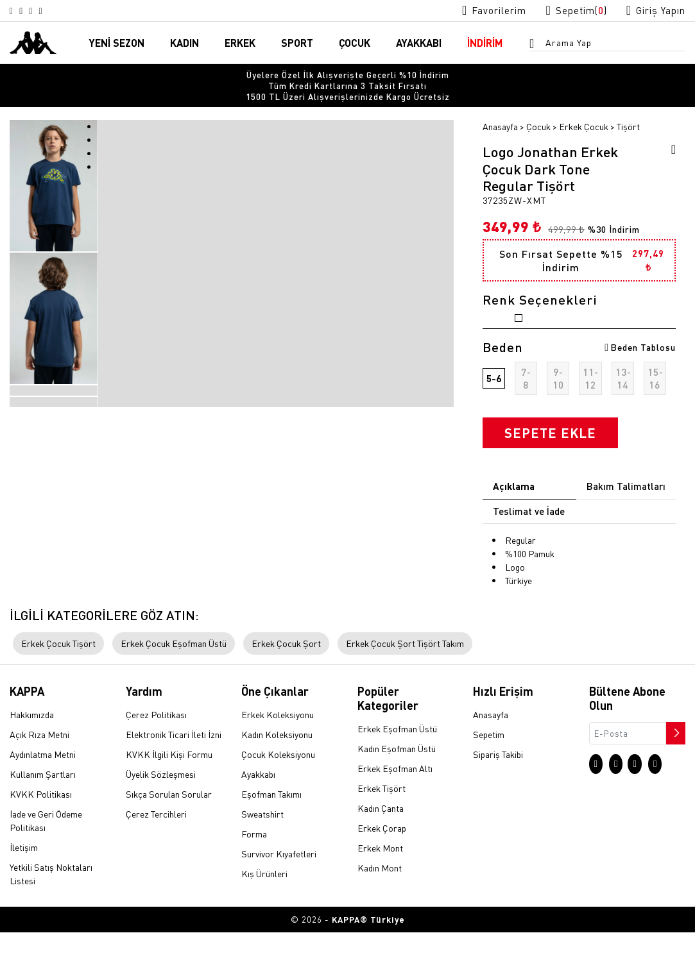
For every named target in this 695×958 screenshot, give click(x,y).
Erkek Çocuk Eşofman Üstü (174, 669)
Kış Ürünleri (264, 899)
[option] (347, 77)
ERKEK (240, 44)
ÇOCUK (354, 44)
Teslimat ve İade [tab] (529, 529)
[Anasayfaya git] (33, 42)
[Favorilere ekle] (669, 132)
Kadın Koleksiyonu (277, 760)
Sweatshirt (262, 840)
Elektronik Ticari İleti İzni (173, 760)
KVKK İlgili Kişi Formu (169, 780)
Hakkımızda (32, 740)
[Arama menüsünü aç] (535, 45)
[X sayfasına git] (29, 11)
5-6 (493, 397)
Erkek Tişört (381, 813)
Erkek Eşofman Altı (395, 794)
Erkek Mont (380, 873)
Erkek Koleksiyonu (277, 740)
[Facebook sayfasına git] (44, 11)
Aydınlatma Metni (43, 780)
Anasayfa (500, 107)
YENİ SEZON (116, 44)
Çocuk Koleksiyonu (278, 780)
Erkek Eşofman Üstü (397, 754)
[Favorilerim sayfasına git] (474, 10)
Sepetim (488, 760)
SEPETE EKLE (550, 451)
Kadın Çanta (380, 833)
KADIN (184, 44)
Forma (254, 860)
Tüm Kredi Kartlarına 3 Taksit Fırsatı (347, 76)
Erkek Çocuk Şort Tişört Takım (405, 669)
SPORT (297, 44)
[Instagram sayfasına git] (14, 11)
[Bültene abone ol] (674, 756)
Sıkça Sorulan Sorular (169, 820)
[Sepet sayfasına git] (564, 10)
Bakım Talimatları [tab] (626, 504)
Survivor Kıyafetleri (278, 880)
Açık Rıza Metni (39, 760)
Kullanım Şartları (43, 800)
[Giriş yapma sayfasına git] (651, 10)
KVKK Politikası (41, 820)
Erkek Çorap (381, 853)
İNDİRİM (484, 44)
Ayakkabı (258, 800)
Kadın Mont (379, 893)
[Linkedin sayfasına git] (60, 11)
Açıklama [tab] (514, 504)
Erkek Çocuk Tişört (58, 669)
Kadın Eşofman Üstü (396, 774)
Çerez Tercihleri (156, 840)
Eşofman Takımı (271, 820)
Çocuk (538, 107)
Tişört (628, 107)
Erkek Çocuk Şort (286, 669)
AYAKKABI (419, 44)
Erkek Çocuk (583, 107)
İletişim (24, 873)
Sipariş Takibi (498, 780)
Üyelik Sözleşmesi (161, 800)
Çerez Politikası (156, 740)
